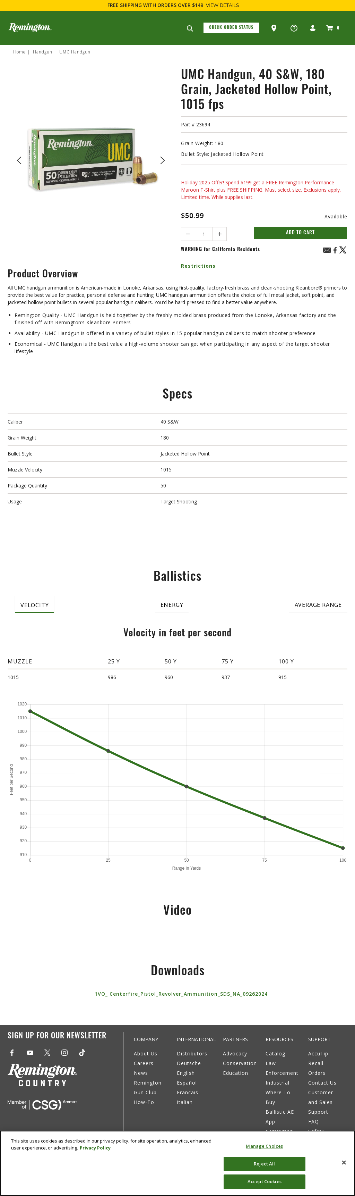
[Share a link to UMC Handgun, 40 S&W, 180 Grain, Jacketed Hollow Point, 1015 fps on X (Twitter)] (343, 252)
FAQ (313, 1121)
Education (235, 1073)
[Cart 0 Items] (332, 28)
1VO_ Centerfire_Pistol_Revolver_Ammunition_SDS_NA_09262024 (181, 993)
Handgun (42, 52)
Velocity (34, 605)
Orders (317, 1073)
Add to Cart (300, 233)
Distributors (192, 1053)
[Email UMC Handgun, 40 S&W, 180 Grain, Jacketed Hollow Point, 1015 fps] (327, 251)
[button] (274, 28)
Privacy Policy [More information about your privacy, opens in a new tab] (95, 1148)
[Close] (344, 1162)
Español (187, 1082)
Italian (185, 1102)
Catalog (275, 1053)
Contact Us (322, 1082)
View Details (222, 5)
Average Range (318, 605)
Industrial (277, 1082)
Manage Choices (264, 1146)
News (141, 1073)
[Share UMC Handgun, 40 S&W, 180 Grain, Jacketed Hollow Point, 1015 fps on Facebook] (335, 252)
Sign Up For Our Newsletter (57, 1036)
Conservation (240, 1063)
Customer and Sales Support (320, 1102)
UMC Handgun (74, 52)
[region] (177, 1163)
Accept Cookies (265, 1181)
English (186, 1073)
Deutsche (189, 1063)
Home (19, 52)
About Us (145, 1053)
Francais (187, 1092)
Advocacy (235, 1053)
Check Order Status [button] (231, 28)
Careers (144, 1063)
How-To (144, 1102)
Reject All (264, 1164)
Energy (172, 605)
